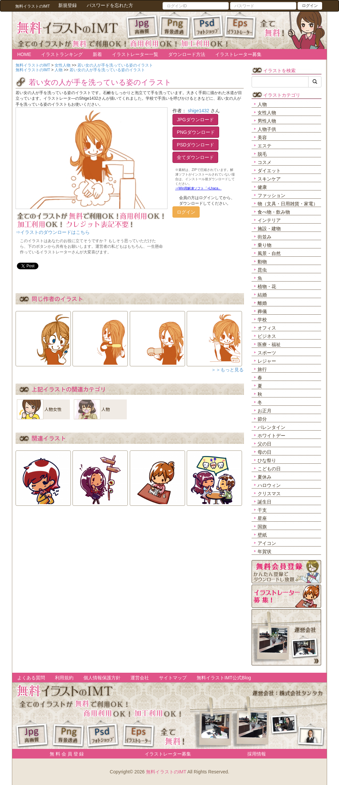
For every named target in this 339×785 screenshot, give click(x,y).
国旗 (262, 526)
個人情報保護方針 (102, 677)
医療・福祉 (269, 344)
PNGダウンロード (196, 132)
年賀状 (264, 551)
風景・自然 (269, 253)
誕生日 (264, 501)
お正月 (264, 410)
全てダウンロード (195, 157)
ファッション (271, 195)
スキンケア (269, 179)
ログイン (310, 5)
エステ (264, 145)
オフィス (267, 328)
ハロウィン (269, 485)
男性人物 (267, 121)
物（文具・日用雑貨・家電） (288, 203)
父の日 (264, 443)
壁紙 (262, 535)
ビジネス (267, 336)
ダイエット (269, 170)
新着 (97, 54)
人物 (262, 104)
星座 (262, 518)
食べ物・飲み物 (274, 212)
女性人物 (267, 112)
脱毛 (262, 154)
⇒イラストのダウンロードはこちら (53, 232)
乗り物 (264, 245)
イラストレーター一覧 (135, 54)
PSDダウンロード (195, 144)
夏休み (264, 477)
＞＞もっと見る (227, 369)
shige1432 (198, 110)
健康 (262, 187)
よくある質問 (31, 677)
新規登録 (67, 5)
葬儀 (262, 311)
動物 (262, 261)
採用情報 (256, 754)
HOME (24, 54)
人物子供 (267, 129)
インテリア (269, 220)
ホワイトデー (271, 435)
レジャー (267, 361)
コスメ (264, 162)
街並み (264, 236)
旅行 (262, 369)
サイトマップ (173, 677)
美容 (262, 137)
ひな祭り (267, 460)
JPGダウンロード (195, 119)
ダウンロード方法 (186, 54)
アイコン (267, 543)
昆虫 (262, 270)
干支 (262, 510)
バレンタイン (271, 427)
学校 (262, 319)
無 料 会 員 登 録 (64, 754)
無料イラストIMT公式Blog (224, 677)
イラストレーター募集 (238, 54)
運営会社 (139, 677)
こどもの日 (269, 468)
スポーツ (267, 352)
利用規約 (64, 677)
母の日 (264, 452)
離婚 (262, 303)
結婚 (262, 294)
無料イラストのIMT (166, 771)
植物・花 (267, 286)
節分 (262, 419)
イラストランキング (62, 54)
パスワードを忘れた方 (110, 5)
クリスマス (269, 493)
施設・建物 (269, 228)
